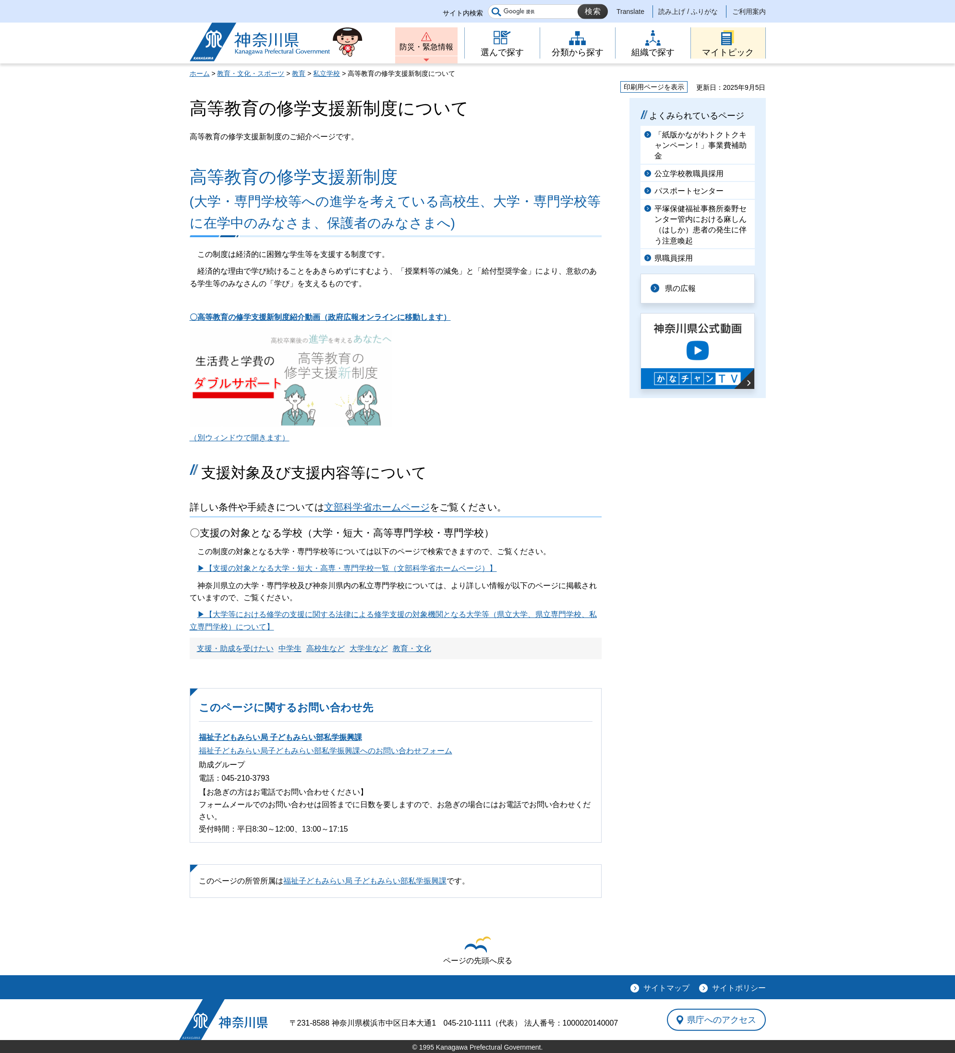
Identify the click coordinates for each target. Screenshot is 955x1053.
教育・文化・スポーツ (250, 73)
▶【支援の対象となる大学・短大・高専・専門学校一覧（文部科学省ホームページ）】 (347, 568)
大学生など (369, 648)
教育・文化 (412, 648)
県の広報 (680, 288)
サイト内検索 (463, 13)
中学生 (290, 648)
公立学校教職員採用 (689, 173)
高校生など (325, 648)
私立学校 (326, 73)
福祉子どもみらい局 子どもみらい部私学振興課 (280, 737)
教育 (298, 73)
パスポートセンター (689, 191)
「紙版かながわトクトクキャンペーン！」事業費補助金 (700, 145)
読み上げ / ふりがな (688, 11)
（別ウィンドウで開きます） (240, 438)
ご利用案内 (749, 11)
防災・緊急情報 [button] (426, 47)
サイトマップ (666, 988)
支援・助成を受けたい (235, 648)
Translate (630, 11)
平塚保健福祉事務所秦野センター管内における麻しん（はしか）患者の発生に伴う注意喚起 (700, 225)
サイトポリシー (739, 988)
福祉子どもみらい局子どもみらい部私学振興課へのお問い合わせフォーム (325, 751)
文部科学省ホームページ (377, 507)
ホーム (200, 73)
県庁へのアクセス (721, 1019)
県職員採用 (673, 258)
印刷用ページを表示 (654, 87)
